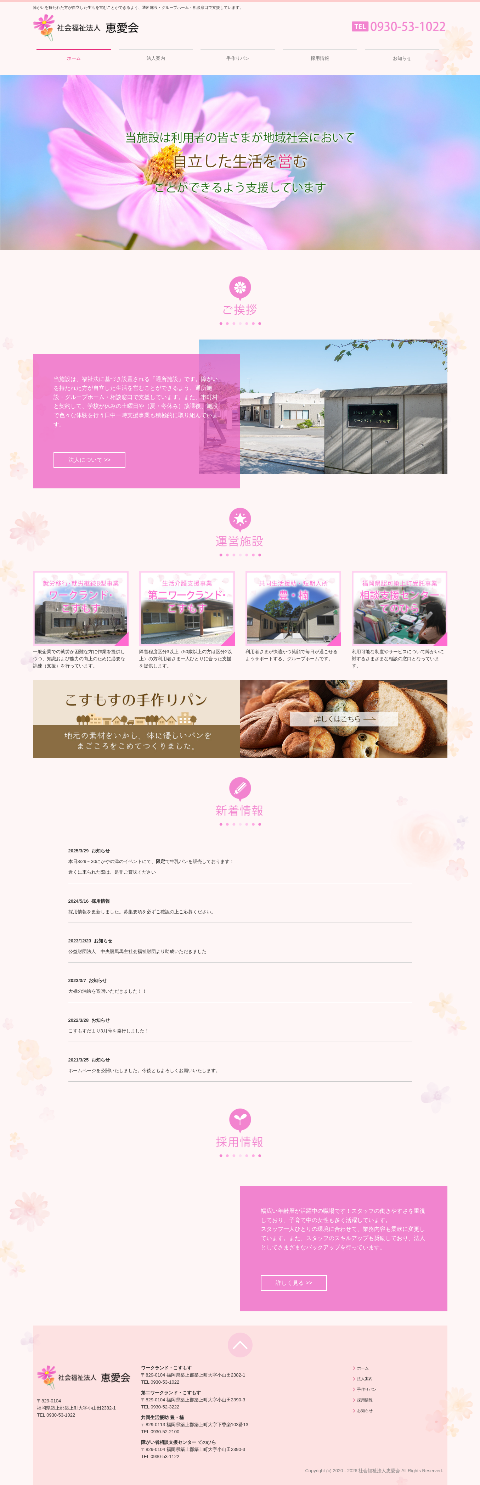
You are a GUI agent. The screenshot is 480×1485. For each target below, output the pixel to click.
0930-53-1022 (60, 1415)
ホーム (74, 58)
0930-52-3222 (165, 1407)
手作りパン (237, 58)
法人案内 (156, 58)
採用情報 (320, 58)
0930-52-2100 (165, 1431)
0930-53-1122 (165, 1456)
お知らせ (402, 58)
